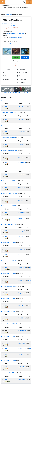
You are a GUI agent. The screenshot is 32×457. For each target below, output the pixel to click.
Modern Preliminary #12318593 (8, 137)
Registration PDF (22, 73)
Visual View (7, 73)
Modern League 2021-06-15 (9, 311)
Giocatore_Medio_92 (24, 267)
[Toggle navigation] (29, 2)
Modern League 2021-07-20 (9, 125)
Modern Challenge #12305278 (10, 286)
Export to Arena (21, 76)
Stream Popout (7, 76)
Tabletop (24, 57)
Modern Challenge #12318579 (10, 150)
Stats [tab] (5, 57)
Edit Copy (6, 79)
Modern (7, 14)
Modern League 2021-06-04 (7, 373)
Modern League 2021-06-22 (9, 273)
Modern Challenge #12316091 (10, 193)
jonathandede (22, 131)
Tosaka (20, 218)
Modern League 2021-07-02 (9, 224)
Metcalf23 (21, 249)
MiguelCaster (22, 162)
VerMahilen (21, 343)
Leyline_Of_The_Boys (24, 280)
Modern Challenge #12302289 (15, 33)
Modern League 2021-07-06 (9, 205)
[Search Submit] (24, 2)
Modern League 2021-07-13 (9, 180)
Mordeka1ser (22, 318)
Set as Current (21, 79)
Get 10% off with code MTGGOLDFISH (16, 92)
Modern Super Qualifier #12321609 (9, 112)
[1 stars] (2, 100)
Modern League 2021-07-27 (9, 100)
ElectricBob (21, 187)
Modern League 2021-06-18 (9, 298)
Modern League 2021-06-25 (9, 260)
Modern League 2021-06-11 (9, 336)
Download (23, 69)
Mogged (20, 144)
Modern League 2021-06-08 (9, 360)
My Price (15, 57)
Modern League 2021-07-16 (7, 168)
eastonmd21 (22, 354)
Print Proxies (21, 82)
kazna (20, 255)
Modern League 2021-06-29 (9, 242)
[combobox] (12, 2)
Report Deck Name (7, 23)
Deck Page (6, 69)
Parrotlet (21, 305)
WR (11, 14)
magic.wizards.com (16, 37)
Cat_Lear (20, 106)
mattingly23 (21, 231)
